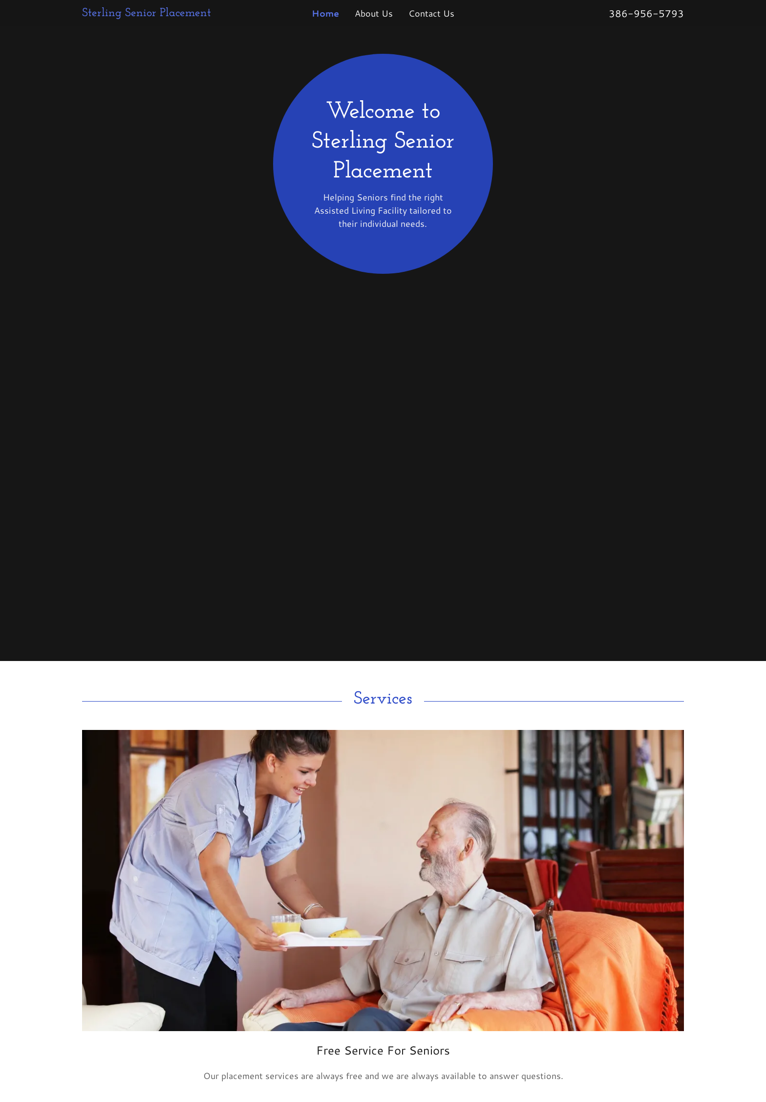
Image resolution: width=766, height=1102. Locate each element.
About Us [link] (374, 13)
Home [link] (325, 13)
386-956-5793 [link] (646, 13)
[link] (157, 12)
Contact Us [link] (431, 13)
